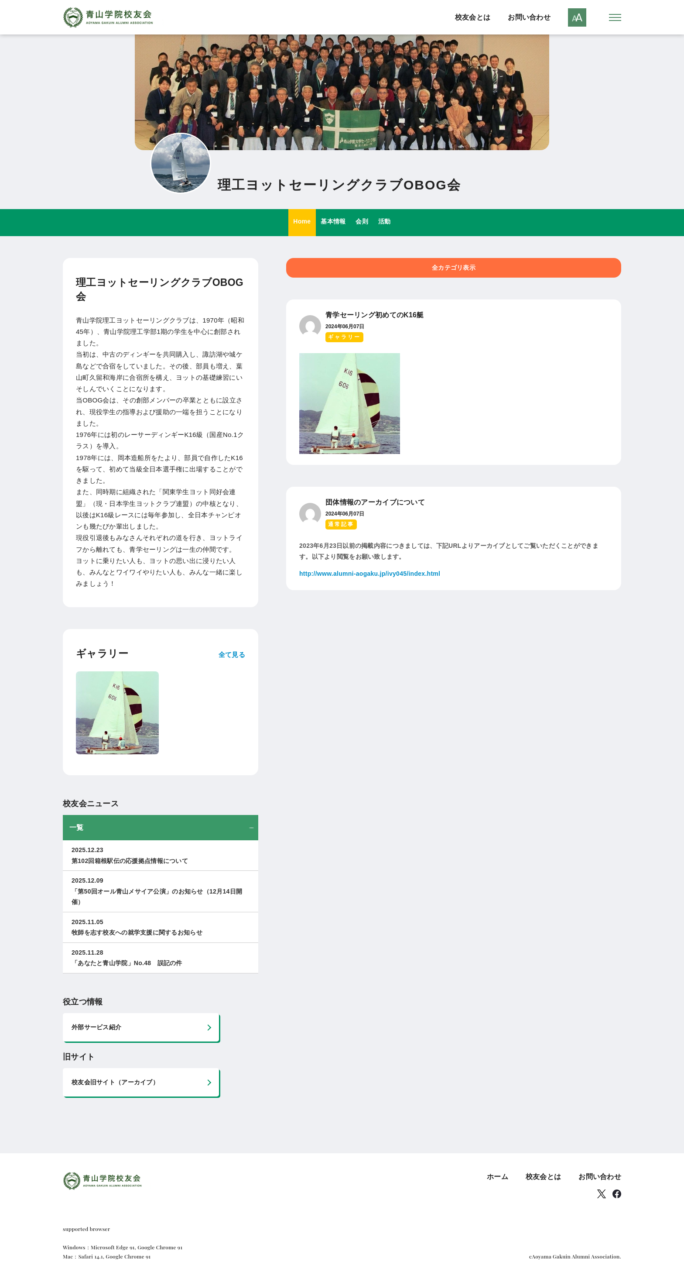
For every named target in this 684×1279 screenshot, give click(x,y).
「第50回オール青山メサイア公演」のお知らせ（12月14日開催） (161, 891)
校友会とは (472, 17)
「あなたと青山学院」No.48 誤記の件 (161, 957)
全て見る (232, 654)
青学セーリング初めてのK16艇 (374, 315)
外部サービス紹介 (96, 1027)
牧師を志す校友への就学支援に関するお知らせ (161, 927)
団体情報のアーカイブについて (375, 502)
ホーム (497, 1177)
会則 (364, 223)
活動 (391, 223)
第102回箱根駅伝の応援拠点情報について (161, 855)
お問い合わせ (529, 17)
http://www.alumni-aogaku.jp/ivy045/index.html (369, 574)
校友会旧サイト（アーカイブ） (115, 1082)
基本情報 (331, 223)
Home (295, 223)
